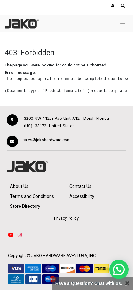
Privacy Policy (66, 218)
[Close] (127, 283)
